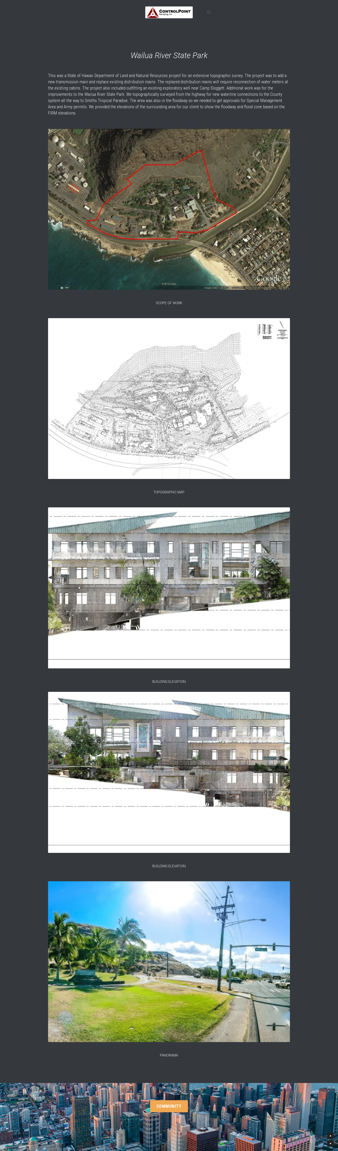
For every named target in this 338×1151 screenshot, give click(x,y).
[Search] (209, 12)
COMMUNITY (169, 1106)
